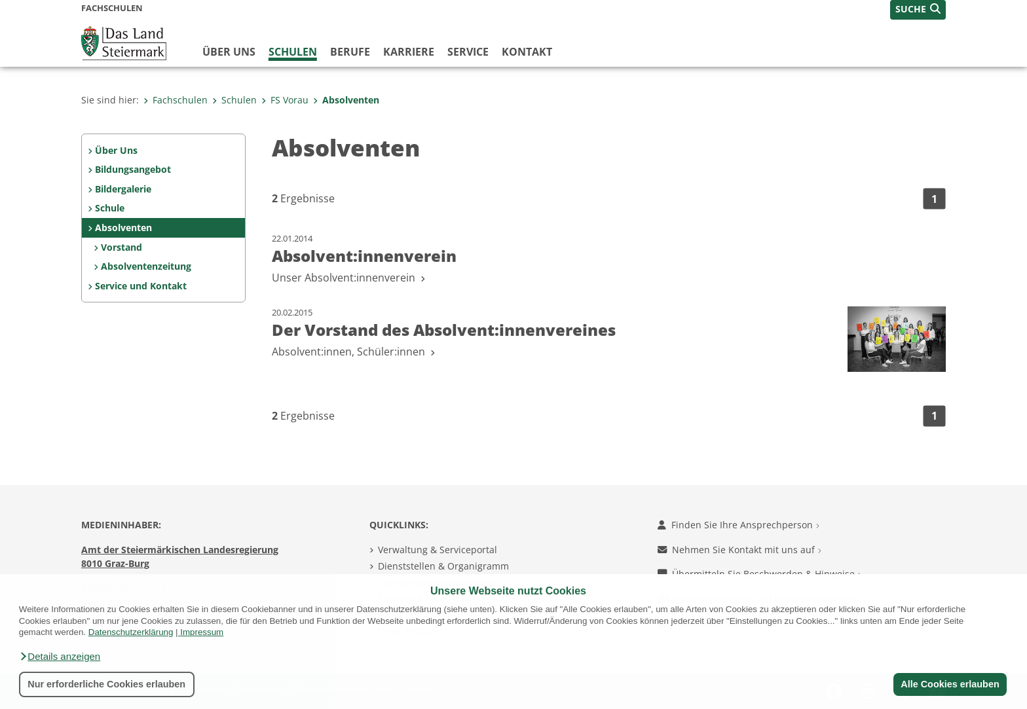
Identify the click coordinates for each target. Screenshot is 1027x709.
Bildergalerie (123, 189)
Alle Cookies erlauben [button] (950, 684)
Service (468, 52)
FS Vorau (284, 100)
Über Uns (116, 150)
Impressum (201, 632)
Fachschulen (175, 100)
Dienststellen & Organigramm (443, 566)
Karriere (408, 52)
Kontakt (527, 52)
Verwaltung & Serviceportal (437, 549)
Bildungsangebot (133, 169)
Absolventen (346, 100)
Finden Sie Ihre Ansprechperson (738, 524)
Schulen (293, 52)
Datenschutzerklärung (131, 632)
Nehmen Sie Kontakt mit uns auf (739, 549)
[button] (59, 656)
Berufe (350, 52)
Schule (109, 208)
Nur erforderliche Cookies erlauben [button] (106, 684)
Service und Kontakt (141, 286)
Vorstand (121, 247)
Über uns (228, 52)
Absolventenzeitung (146, 266)
